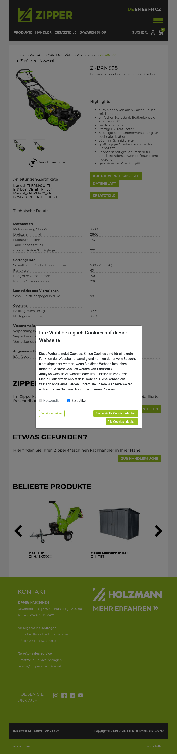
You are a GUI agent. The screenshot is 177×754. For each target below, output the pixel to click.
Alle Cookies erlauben (122, 421)
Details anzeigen (52, 413)
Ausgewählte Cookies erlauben (115, 413)
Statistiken (80, 401)
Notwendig (51, 401)
